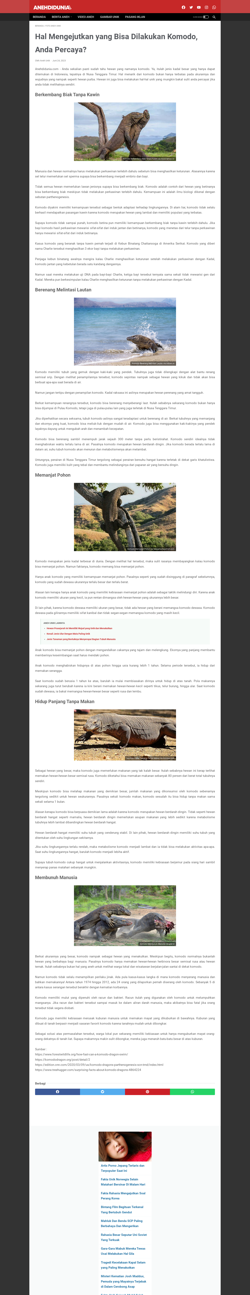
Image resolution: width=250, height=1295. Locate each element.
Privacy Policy (131, 1282)
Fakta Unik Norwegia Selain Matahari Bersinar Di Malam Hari (188, 73)
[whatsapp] (140, 1248)
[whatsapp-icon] (211, 3)
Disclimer (102, 1282)
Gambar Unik (111, 11)
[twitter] (188, 3)
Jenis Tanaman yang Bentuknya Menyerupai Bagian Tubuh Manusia (81, 729)
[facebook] (180, 3)
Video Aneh (88, 11)
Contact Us (115, 1282)
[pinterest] (110, 1248)
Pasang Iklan (137, 11)
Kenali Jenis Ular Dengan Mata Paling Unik (68, 723)
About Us (90, 1282)
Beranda (41, 11)
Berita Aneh (63, 11)
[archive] (189, 219)
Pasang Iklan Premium (153, 1282)
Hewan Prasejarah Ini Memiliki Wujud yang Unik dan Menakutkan (79, 718)
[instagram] (203, 3)
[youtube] (196, 3)
